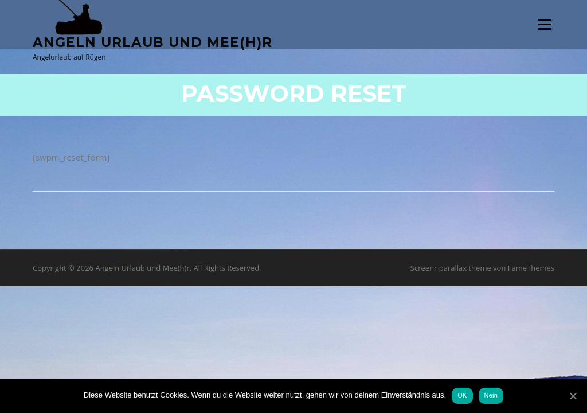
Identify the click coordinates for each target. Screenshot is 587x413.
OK (462, 395)
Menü (544, 24)
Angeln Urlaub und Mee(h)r (152, 42)
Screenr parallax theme (450, 268)
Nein (491, 395)
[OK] (572, 396)
